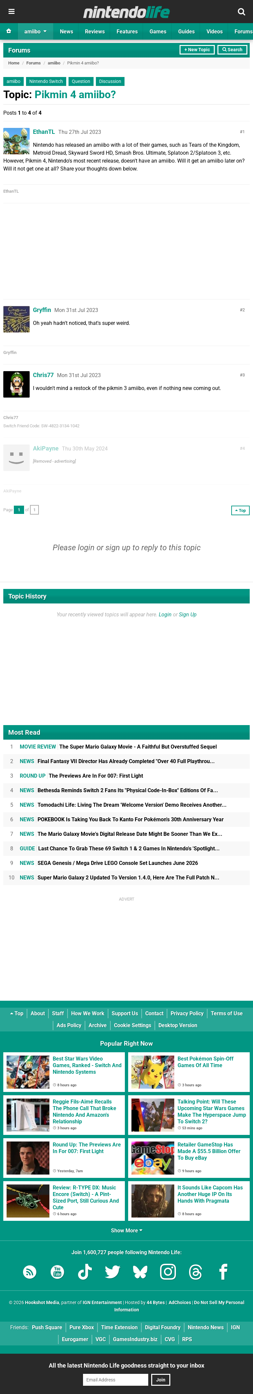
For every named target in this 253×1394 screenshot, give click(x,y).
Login (165, 614)
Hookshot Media (42, 1302)
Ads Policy (69, 1025)
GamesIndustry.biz (135, 1339)
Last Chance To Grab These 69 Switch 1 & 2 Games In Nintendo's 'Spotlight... (120, 848)
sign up (117, 547)
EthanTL (44, 131)
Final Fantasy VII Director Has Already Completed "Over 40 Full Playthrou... (117, 761)
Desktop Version (177, 1025)
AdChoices (179, 1302)
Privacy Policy (187, 1013)
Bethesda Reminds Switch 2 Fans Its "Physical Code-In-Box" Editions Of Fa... (119, 790)
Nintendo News (206, 1327)
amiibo (54, 62)
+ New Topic (197, 50)
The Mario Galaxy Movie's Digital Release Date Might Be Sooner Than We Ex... (121, 834)
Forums (19, 50)
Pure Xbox (82, 1327)
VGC (101, 1339)
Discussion (110, 81)
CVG (170, 1339)
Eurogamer (75, 1339)
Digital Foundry (163, 1327)
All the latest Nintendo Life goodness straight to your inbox (126, 1365)
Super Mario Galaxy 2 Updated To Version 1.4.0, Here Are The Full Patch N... (119, 877)
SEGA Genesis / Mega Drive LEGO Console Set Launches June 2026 (109, 863)
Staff (58, 1013)
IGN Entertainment (102, 1302)
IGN (235, 1327)
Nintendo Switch (46, 81)
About (38, 1013)
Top (16, 1013)
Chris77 (43, 374)
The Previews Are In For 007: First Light (81, 776)
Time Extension (119, 1327)
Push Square (47, 1327)
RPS (187, 1339)
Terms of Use (227, 1013)
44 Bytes (156, 1302)
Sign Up (188, 614)
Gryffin (42, 309)
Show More (126, 1230)
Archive (98, 1025)
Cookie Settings (132, 1025)
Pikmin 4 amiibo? (75, 94)
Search (232, 50)
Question (81, 81)
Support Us (125, 1013)
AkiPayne (46, 448)
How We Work (87, 1013)
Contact (154, 1013)
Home (13, 62)
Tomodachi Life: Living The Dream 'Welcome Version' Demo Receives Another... (123, 805)
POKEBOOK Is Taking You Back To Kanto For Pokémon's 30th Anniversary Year (122, 819)
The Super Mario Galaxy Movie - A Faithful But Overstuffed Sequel (118, 747)
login (86, 547)
